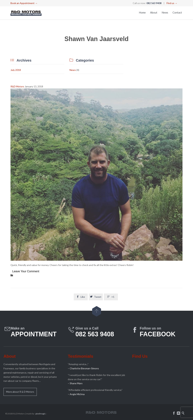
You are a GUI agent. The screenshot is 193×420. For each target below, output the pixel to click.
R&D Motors (17, 86)
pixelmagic (41, 413)
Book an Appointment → (24, 3)
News (73, 69)
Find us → (172, 3)
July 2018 (16, 69)
